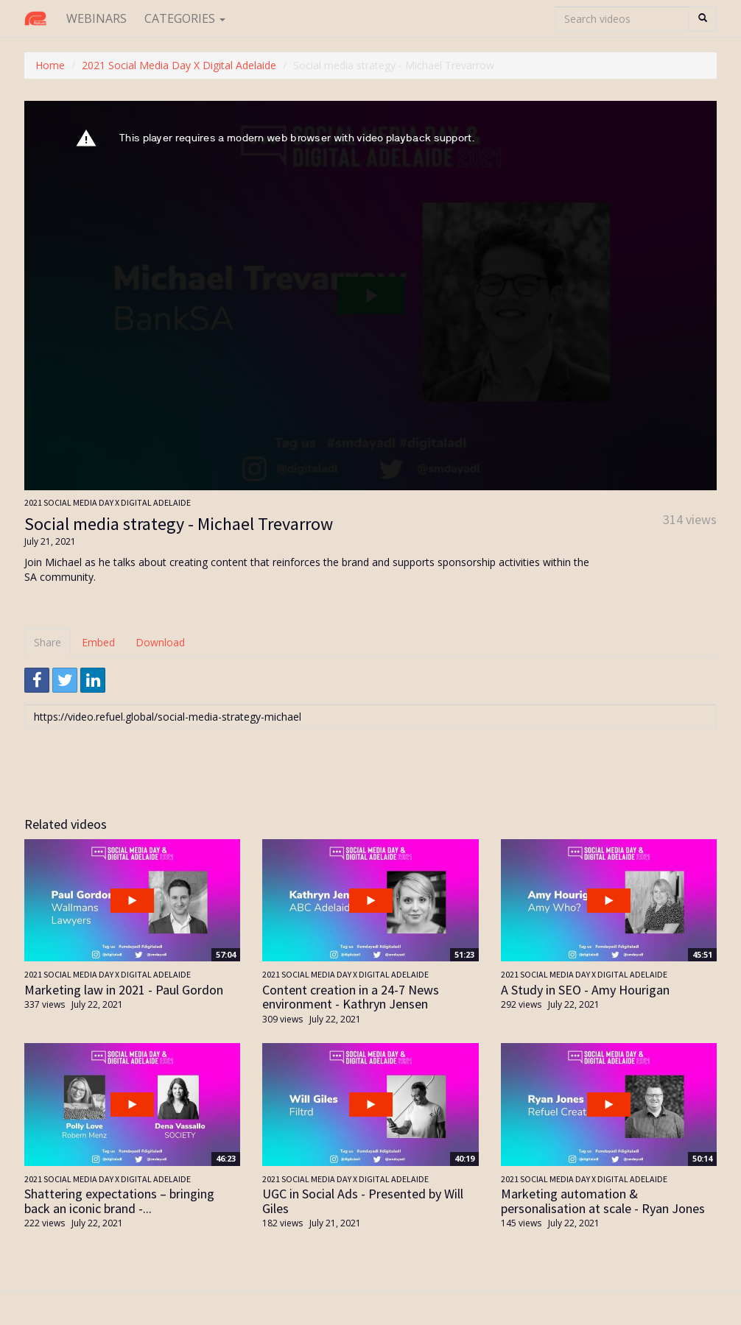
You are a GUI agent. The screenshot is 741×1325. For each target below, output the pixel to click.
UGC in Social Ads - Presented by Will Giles (362, 1201)
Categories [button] (184, 18)
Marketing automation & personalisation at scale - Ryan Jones (603, 1201)
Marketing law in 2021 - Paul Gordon (123, 989)
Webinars (96, 18)
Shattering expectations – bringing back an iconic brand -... (119, 1201)
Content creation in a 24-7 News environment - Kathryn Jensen (350, 997)
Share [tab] (47, 642)
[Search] (703, 18)
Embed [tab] (98, 642)
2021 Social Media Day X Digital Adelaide (179, 65)
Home (50, 65)
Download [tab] (160, 642)
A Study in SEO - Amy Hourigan (585, 989)
